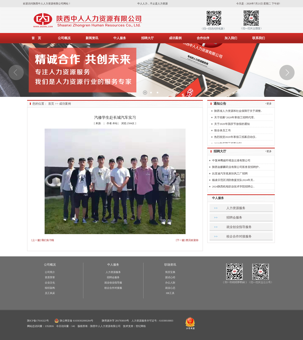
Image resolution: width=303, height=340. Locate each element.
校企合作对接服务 (239, 236)
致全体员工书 (222, 131)
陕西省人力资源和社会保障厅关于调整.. (238, 111)
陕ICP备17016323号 (38, 320)
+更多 (268, 103)
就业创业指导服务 (239, 227)
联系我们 (258, 38)
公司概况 (64, 38)
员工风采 (50, 293)
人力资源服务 (235, 208)
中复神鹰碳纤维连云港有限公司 (231, 160)
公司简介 (50, 272)
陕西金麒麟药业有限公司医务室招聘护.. (236, 167)
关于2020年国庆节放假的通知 (232, 124)
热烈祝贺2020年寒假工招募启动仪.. (235, 137)
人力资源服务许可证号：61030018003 (152, 320)
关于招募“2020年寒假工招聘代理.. (234, 118)
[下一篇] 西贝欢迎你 (187, 240)
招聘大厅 (147, 38)
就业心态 (170, 287)
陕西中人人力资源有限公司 (105, 326)
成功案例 (175, 38)
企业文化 (50, 282)
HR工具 (170, 293)
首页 (51, 103)
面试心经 (170, 277)
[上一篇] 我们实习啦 (43, 240)
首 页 (36, 38)
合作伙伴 (203, 38)
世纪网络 (141, 326)
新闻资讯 (92, 38)
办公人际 (170, 282)
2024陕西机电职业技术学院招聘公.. (233, 186)
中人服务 (119, 38)
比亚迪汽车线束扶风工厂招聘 (230, 173)
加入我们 (231, 38)
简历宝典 (170, 272)
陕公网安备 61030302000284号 (76, 320)
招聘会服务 (234, 217)
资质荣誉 (50, 277)
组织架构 (50, 287)
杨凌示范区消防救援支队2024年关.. (233, 180)
